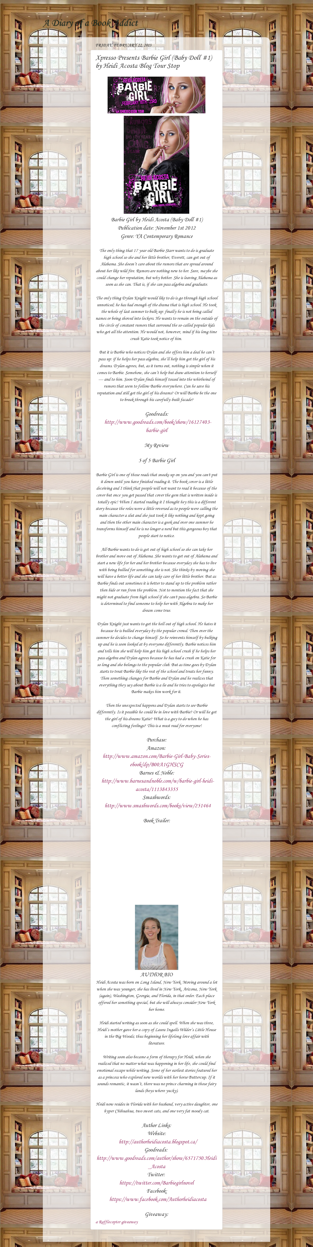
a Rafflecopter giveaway (117, 1222)
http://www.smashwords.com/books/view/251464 (158, 806)
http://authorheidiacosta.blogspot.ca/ (158, 1142)
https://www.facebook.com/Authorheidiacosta (157, 1199)
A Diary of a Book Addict (90, 23)
